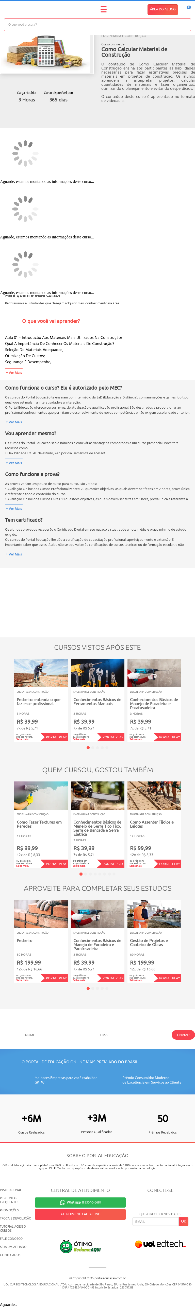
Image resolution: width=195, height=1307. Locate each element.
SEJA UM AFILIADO (13, 1247)
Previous (6, 697)
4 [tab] (102, 747)
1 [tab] (88, 747)
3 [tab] (97, 747)
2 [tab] (92, 747)
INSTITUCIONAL (11, 1190)
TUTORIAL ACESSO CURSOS (13, 1228)
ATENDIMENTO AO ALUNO (80, 1214)
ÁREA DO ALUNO (163, 9)
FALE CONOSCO (11, 1239)
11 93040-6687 (84, 1202)
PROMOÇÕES (9, 1210)
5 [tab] (106, 747)
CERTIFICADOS (10, 1255)
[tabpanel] (41, 700)
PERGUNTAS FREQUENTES (9, 1200)
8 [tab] (114, 874)
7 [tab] (109, 874)
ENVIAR (183, 1035)
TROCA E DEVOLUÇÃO (15, 1218)
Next (189, 697)
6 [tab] (104, 874)
